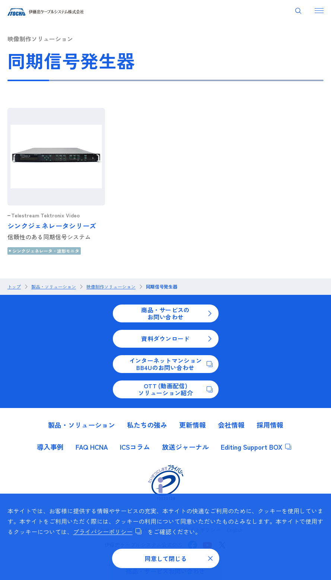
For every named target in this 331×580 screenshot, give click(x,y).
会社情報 (231, 425)
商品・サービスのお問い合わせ (176, 313)
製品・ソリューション (53, 286)
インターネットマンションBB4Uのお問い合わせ (171, 364)
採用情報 (270, 425)
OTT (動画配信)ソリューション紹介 (175, 389)
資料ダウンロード (176, 338)
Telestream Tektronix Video (45, 215)
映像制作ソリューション (111, 286)
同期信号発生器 (161, 286)
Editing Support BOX (256, 447)
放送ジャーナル (185, 447)
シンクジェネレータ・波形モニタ (45, 251)
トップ (14, 286)
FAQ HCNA (92, 447)
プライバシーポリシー (107, 531)
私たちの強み (147, 425)
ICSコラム (135, 447)
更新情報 (192, 425)
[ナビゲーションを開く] (319, 10)
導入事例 (50, 447)
